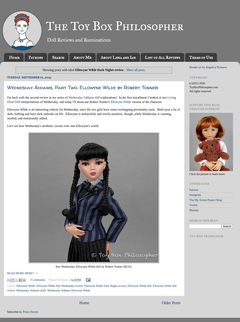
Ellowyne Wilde (121, 102)
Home (14, 57)
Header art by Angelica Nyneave (208, 67)
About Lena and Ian (118, 57)
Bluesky (194, 210)
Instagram (195, 194)
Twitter (193, 205)
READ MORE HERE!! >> (22, 273)
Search (58, 57)
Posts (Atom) (30, 311)
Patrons (36, 57)
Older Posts (171, 303)
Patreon (193, 189)
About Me (82, 57)
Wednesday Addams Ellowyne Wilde (68, 290)
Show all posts (135, 70)
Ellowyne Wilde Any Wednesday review (59, 285)
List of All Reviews (162, 57)
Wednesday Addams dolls (31, 290)
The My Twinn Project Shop (205, 200)
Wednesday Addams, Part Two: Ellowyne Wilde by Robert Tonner (82, 87)
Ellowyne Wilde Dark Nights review (105, 285)
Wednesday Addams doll (84, 97)
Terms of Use (201, 57)
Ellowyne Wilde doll (139, 285)
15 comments (37, 279)
